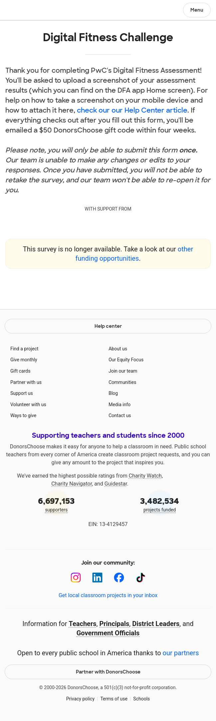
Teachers (82, 624)
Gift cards (20, 371)
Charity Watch (145, 476)
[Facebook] (118, 577)
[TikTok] (140, 577)
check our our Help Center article (132, 110)
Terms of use (113, 698)
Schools (141, 698)
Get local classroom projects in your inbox (108, 595)
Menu (196, 10)
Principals (114, 624)
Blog (113, 393)
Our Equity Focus (125, 359)
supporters (56, 504)
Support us (21, 393)
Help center (108, 326)
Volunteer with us (28, 404)
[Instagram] (75, 577)
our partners (181, 653)
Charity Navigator (71, 484)
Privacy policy (80, 698)
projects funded (160, 504)
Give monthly (23, 359)
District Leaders (155, 624)
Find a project (24, 348)
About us (117, 348)
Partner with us (26, 382)
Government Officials (108, 633)
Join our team (122, 371)
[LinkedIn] (97, 577)
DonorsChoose (21, 10)
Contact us (119, 415)
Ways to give (23, 415)
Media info (119, 404)
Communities (122, 382)
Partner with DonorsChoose (108, 672)
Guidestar (116, 484)
